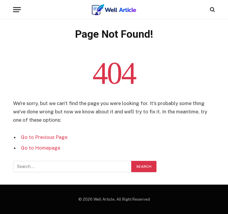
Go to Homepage (40, 148)
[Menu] (17, 9)
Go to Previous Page (44, 137)
